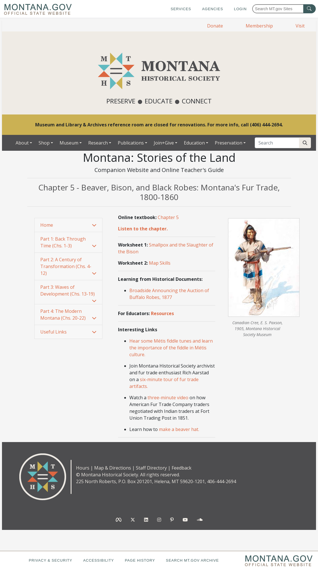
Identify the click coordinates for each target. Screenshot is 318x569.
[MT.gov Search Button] (309, 8)
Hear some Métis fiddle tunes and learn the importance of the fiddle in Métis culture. (171, 348)
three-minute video (168, 397)
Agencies (212, 9)
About (22, 143)
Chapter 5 (168, 217)
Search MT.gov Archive (192, 560)
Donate (215, 26)
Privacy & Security (50, 560)
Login (240, 9)
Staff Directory (151, 468)
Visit (300, 26)
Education (194, 143)
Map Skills (159, 263)
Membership (259, 26)
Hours (82, 468)
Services (180, 9)
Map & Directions (112, 468)
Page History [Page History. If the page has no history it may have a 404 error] (140, 560)
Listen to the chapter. (143, 229)
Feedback (181, 468)
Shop (44, 143)
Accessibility (98, 560)
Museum (69, 143)
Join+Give (164, 143)
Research (98, 143)
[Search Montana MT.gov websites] (284, 8)
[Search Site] (305, 142)
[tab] (68, 225)
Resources (162, 313)
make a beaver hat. (179, 429)
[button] (68, 225)
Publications (131, 143)
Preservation (228, 143)
